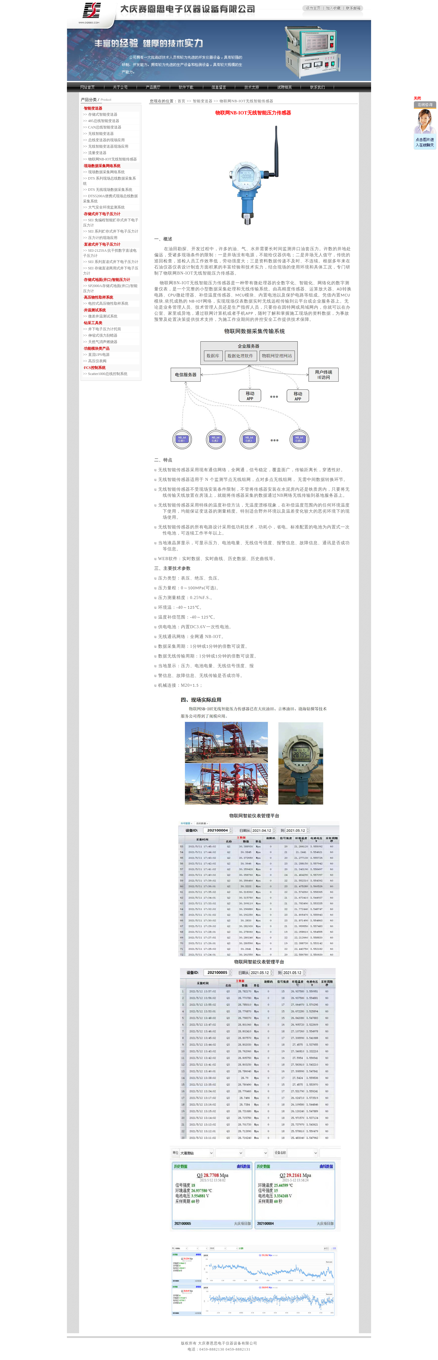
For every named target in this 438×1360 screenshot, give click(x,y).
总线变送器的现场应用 (106, 140)
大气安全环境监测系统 (106, 207)
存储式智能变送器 (102, 114)
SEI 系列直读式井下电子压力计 (113, 262)
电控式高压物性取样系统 (108, 303)
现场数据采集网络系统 (106, 172)
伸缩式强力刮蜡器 (102, 335)
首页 (182, 101)
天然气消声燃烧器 (102, 342)
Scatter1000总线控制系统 (107, 374)
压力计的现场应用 (102, 238)
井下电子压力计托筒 (104, 329)
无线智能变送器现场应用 (108, 146)
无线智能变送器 (101, 133)
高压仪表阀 (97, 361)
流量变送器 (97, 153)
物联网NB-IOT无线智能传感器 (112, 159)
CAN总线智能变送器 (104, 127)
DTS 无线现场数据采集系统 (110, 190)
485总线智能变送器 (103, 121)
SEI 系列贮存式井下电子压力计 (113, 231)
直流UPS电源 (98, 354)
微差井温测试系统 (102, 316)
